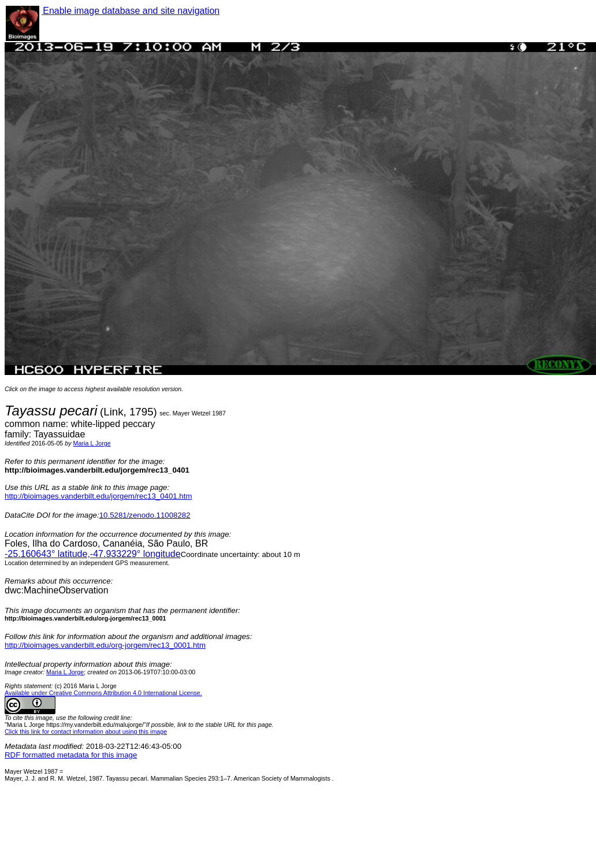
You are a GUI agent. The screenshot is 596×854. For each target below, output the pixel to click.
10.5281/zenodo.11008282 (145, 515)
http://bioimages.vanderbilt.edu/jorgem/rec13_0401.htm (98, 496)
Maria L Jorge (92, 443)
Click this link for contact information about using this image (86, 731)
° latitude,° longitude (93, 554)
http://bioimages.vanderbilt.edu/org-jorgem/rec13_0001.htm (105, 645)
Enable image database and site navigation (130, 11)
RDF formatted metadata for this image (71, 755)
